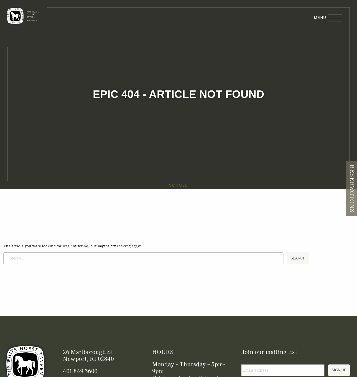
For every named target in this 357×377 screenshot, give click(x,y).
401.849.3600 (80, 371)
